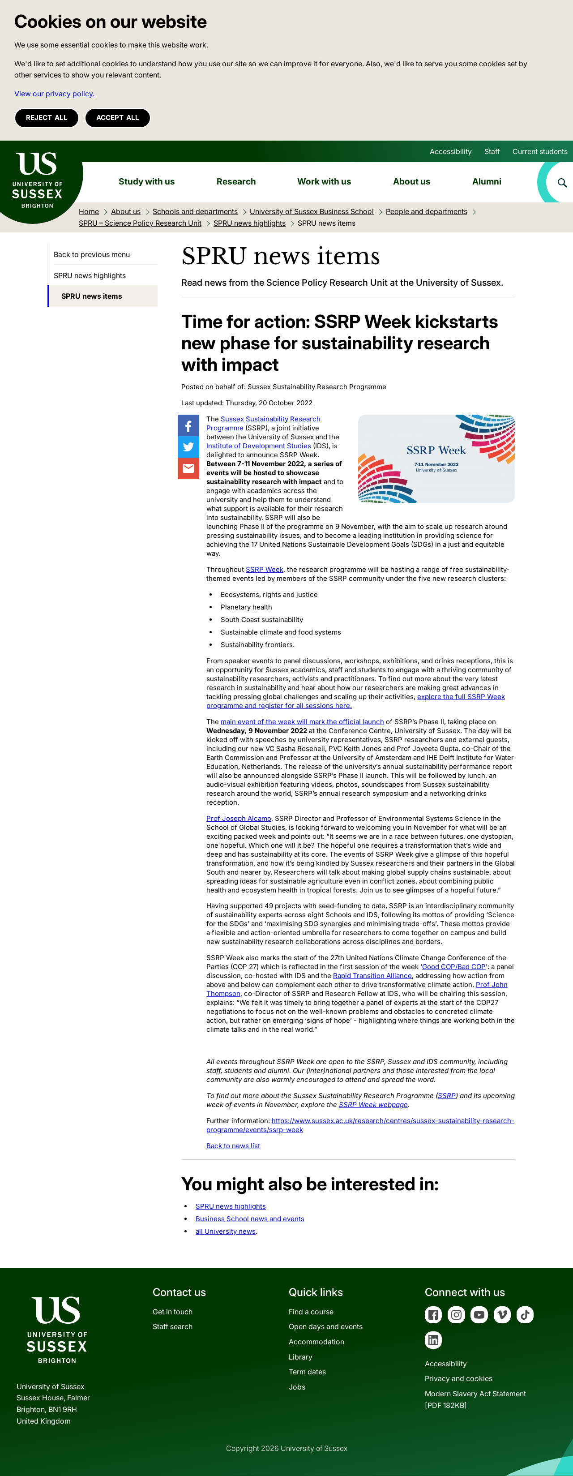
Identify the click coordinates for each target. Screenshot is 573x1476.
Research (236, 181)
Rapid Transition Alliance (372, 975)
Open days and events (326, 1326)
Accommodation (316, 1341)
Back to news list (233, 1145)
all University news (226, 1231)
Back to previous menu (92, 254)
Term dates (307, 1371)
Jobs (297, 1386)
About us (412, 181)
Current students (540, 151)
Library (300, 1356)
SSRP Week (264, 569)
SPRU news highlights (231, 1206)
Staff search (172, 1326)
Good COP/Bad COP (454, 966)
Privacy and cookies (458, 1378)
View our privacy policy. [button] (54, 93)
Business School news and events (250, 1218)
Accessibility (451, 151)
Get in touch (172, 1311)
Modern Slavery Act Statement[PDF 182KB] (475, 1399)
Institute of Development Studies (258, 446)
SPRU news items (91, 296)
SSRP (447, 1095)
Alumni (486, 181)
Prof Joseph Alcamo (238, 818)
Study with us (147, 181)
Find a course (311, 1311)
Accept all (117, 117)
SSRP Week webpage (373, 1104)
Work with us (324, 181)
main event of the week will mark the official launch (302, 721)
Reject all (47, 117)
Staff (492, 151)
